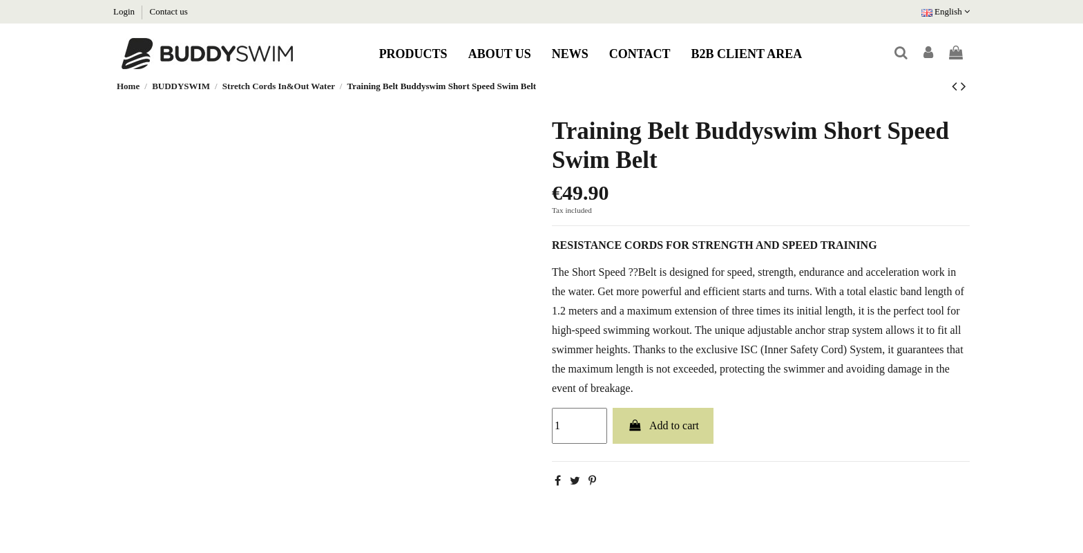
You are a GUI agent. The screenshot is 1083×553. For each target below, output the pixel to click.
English (945, 11)
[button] (413, 54)
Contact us (169, 11)
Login (125, 11)
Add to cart (663, 425)
